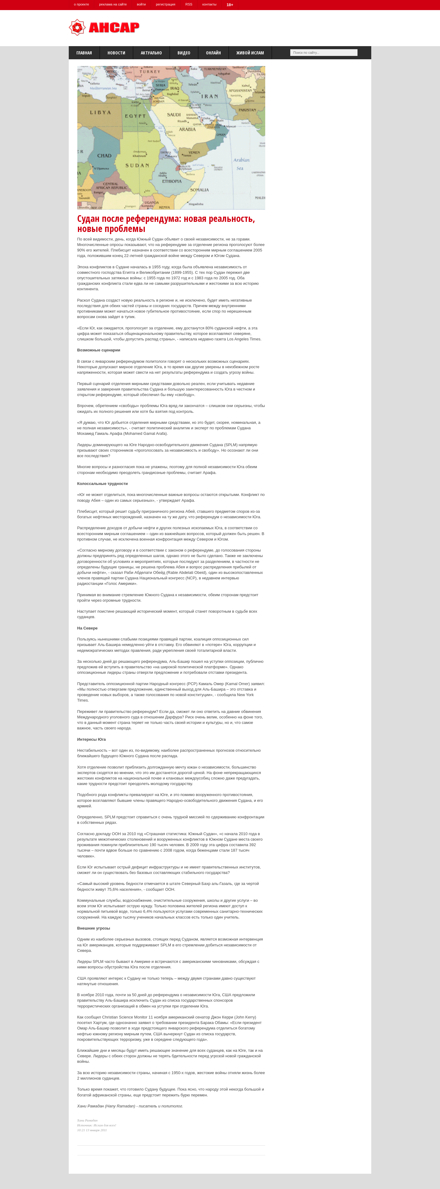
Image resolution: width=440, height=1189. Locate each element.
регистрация (165, 4)
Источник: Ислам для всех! (96, 1125)
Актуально (151, 53)
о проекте (81, 4)
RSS (189, 4)
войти (141, 4)
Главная (84, 53)
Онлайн (213, 53)
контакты (209, 4)
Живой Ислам (250, 53)
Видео (184, 53)
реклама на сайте (113, 4)
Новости (116, 53)
